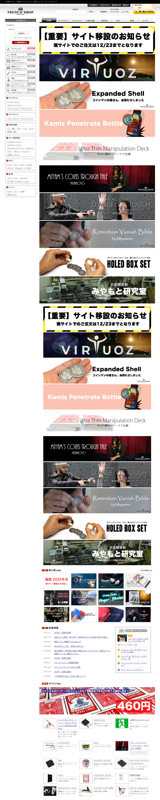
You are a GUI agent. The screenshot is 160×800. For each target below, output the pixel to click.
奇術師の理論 (135, 775)
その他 (22, 191)
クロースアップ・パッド (67, 788)
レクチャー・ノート (22, 181)
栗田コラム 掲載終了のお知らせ (67, 642)
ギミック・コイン (27, 118)
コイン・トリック (13, 118)
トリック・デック (13, 102)
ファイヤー (25, 151)
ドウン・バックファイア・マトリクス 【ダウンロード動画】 (139, 745)
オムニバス (19, 168)
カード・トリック (13, 108)
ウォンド (16, 154)
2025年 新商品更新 (62, 633)
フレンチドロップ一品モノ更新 (67, 667)
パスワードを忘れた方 (24, 38)
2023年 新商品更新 (62, 672)
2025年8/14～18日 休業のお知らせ (69, 646)
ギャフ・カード (26, 108)
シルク (9, 151)
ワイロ (60, 775)
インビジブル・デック (102, 775)
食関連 (9, 131)
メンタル (29, 164)
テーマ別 (27, 168)
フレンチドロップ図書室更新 (66, 663)
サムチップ (30, 148)
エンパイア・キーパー (102, 760)
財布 (13, 128)
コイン (15, 164)
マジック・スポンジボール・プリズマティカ (138, 640)
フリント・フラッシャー (139, 788)
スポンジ (16, 151)
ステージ (10, 168)
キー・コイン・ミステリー (132, 670)
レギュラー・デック (14, 142)
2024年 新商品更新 (62, 658)
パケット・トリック (14, 105)
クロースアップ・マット (15, 148)
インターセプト (64, 742)
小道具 (9, 154)
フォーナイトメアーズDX (103, 788)
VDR (59, 760)
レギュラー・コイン (14, 145)
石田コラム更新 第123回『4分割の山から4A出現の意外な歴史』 (81, 637)
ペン (8, 128)
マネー (19, 128)
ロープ (96, 742)
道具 (15, 131)
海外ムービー (12, 194)
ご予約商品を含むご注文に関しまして (70, 676)
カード (9, 164)
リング (25, 128)
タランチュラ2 (99, 720)
